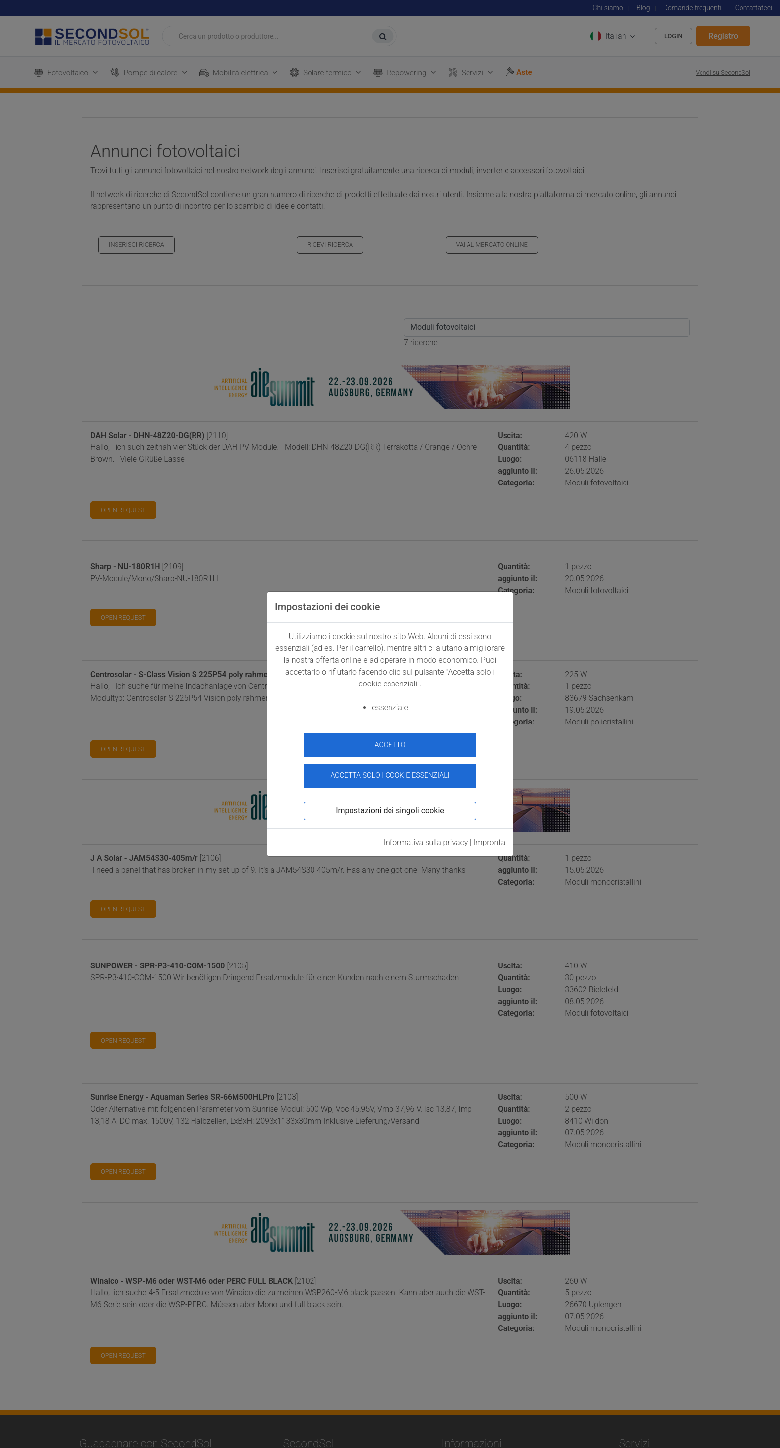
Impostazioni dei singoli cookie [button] (390, 806)
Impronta (489, 838)
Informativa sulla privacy (426, 838)
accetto (390, 745)
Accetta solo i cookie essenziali (389, 771)
